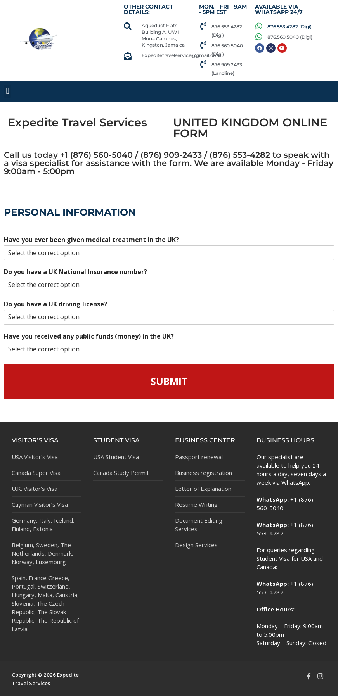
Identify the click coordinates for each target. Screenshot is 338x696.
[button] (7, 91)
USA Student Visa (116, 457)
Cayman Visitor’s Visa (40, 504)
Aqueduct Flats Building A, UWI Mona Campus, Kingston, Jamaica (163, 35)
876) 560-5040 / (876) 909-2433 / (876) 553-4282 (171, 155)
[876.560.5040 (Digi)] (203, 45)
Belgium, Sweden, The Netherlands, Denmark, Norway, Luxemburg (42, 553)
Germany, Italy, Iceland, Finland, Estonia (43, 524)
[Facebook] (308, 676)
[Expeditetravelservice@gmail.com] (128, 56)
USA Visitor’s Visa (35, 457)
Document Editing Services (198, 524)
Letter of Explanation (203, 488)
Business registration (203, 473)
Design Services (196, 545)
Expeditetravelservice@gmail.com (181, 55)
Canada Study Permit (121, 473)
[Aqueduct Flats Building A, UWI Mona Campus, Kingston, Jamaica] (128, 26)
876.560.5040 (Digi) (289, 37)
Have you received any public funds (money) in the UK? (89, 336)
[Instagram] (320, 676)
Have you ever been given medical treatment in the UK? (91, 240)
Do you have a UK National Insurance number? (75, 272)
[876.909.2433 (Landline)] (203, 64)
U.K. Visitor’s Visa (34, 488)
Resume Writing (196, 504)
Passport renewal (199, 457)
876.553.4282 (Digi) (289, 26)
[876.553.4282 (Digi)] (203, 26)
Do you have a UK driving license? (55, 304)
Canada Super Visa (36, 473)
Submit (169, 381)
